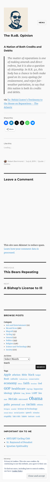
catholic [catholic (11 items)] (14, 379)
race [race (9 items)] (23, 405)
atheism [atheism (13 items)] (16, 375)
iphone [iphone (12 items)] (16, 393)
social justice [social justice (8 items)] (19, 413)
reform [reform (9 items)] (40, 405)
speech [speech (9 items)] (29, 413)
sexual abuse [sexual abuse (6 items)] (8, 413)
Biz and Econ (11, 328)
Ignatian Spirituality (17, 446)
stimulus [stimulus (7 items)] (36, 413)
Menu (42, 22)
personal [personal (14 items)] (15, 404)
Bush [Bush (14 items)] (6, 378)
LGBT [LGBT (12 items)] (34, 393)
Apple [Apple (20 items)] (7, 374)
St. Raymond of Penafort (19, 442)
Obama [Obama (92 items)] (35, 398)
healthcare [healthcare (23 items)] (18, 388)
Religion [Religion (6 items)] (7, 409)
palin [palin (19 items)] (7, 404)
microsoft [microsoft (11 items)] (23, 399)
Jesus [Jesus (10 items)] (28, 393)
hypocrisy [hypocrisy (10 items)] (38, 389)
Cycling (9, 334)
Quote (40, 161)
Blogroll (9, 331)
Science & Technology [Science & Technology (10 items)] (27, 409)
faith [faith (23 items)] (26, 383)
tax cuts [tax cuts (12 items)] (16, 416)
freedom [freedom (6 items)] (34, 384)
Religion (9, 343)
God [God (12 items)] (40, 383)
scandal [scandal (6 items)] (13, 409)
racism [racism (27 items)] (31, 404)
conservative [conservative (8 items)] (34, 379)
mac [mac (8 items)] (5, 399)
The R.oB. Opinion (18, 35)
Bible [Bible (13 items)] (24, 375)
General (9, 337)
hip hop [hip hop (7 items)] (30, 389)
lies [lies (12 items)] (40, 393)
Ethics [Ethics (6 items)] (20, 384)
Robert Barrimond (15, 161)
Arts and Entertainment (16, 325)
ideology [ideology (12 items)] (8, 393)
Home (7, 459)
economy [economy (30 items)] (10, 383)
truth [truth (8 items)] (38, 416)
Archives (7, 356)
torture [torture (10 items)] (31, 416)
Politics (7, 164)
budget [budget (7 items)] (38, 375)
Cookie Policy (17, 471)
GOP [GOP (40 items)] (7, 388)
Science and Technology (16, 347)
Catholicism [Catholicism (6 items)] (23, 379)
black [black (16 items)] (31, 374)
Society (9, 350)
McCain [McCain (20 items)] (12, 399)
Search (7, 363)
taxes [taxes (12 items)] (24, 416)
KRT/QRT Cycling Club (18, 438)
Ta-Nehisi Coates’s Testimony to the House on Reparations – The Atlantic (23, 103)
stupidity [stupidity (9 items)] (7, 416)
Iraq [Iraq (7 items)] (23, 393)
